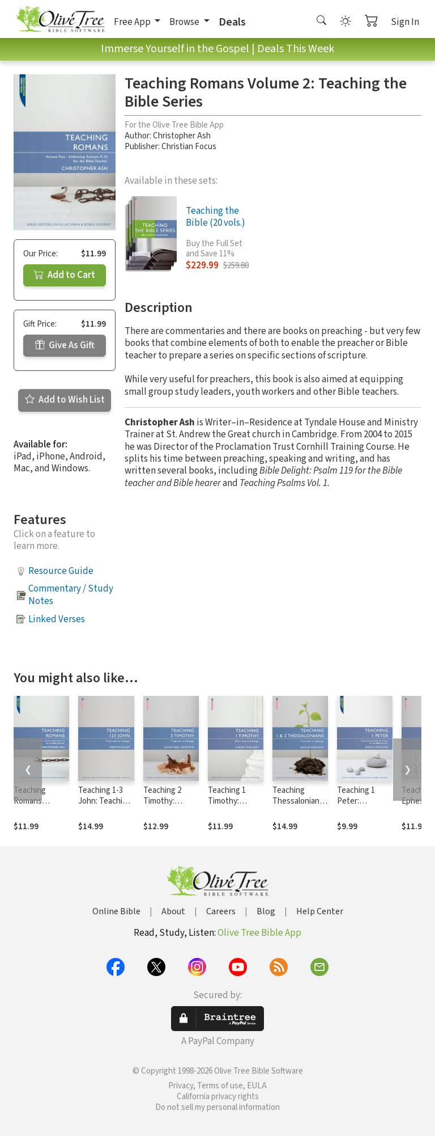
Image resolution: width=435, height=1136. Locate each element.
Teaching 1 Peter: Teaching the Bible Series (360, 806)
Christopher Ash (182, 136)
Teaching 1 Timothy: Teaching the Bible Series (231, 806)
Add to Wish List (65, 400)
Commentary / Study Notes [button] (70, 594)
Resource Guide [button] (60, 571)
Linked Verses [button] (56, 619)
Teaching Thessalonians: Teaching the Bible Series (298, 806)
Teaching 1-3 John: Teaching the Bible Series (104, 806)
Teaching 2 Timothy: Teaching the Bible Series (166, 806)
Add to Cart (64, 275)
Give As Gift (65, 345)
